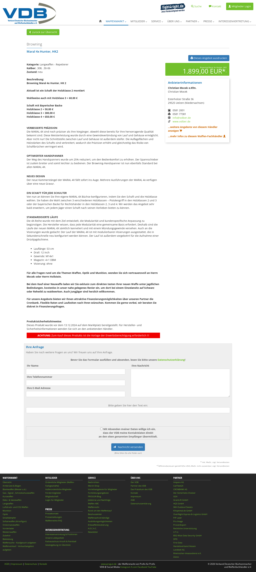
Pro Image (178, 521)
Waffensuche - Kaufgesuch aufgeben (19, 542)
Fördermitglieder (53, 493)
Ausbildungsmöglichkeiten (100, 521)
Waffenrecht (93, 507)
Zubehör (7, 535)
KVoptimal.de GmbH (182, 510)
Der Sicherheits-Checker (184, 493)
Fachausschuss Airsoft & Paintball (60, 541)
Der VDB (134, 482)
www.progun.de (108, 563)
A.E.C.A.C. (92, 528)
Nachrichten (93, 482)
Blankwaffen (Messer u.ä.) (14, 489)
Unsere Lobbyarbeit (54, 537)
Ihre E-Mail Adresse (38, 388)
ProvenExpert (179, 524)
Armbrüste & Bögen (12, 485)
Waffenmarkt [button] (116, 21)
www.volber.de (181, 121)
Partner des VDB (138, 485)
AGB (133, 500)
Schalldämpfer (9, 517)
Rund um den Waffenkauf (100, 510)
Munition (7, 510)
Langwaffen (8, 503)
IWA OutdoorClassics (183, 507)
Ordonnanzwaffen (11, 524)
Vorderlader (8, 528)
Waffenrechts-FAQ (53, 520)
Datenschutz (31, 563)
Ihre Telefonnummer (39, 376)
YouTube (152, 566)
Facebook (142, 566)
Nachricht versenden (128, 447)
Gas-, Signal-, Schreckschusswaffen (18, 493)
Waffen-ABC (93, 503)
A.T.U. (176, 532)
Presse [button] (208, 21)
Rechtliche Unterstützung (185, 528)
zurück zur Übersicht (43, 32)
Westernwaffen (10, 532)
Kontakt (134, 493)
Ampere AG (178, 482)
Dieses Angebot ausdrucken (209, 58)
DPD (175, 539)
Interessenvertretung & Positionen (61, 534)
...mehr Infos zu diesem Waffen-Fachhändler (197, 136)
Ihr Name (32, 365)
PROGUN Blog (94, 496)
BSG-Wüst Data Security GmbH (187, 535)
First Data (177, 542)
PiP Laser (177, 517)
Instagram (125, 566)
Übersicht (7, 482)
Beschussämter (95, 514)
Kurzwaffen (8, 496)
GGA (175, 496)
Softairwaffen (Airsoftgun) (14, 521)
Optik (5, 514)
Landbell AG (179, 549)
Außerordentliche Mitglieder (58, 489)
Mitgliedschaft (51, 496)
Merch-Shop (93, 485)
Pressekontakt (51, 513)
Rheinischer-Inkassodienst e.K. (187, 553)
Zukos (176, 556)
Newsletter (93, 532)
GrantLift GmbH (180, 500)
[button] (100, 21)
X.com (134, 566)
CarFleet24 (178, 485)
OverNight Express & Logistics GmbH (190, 514)
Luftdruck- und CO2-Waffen (15, 507)
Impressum (136, 496)
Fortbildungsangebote (98, 493)
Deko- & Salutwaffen (12, 500)
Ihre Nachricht (140, 365)
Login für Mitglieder (54, 500)
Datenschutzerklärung (171, 359)
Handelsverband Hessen (184, 546)
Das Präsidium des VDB (141, 489)
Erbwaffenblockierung (98, 524)
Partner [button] (192, 21)
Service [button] (157, 21)
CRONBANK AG (180, 489)
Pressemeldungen (53, 517)
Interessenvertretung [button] (234, 21)
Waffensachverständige (98, 517)
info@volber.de (182, 117)
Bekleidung (8, 539)
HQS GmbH (178, 503)
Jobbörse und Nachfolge (99, 500)
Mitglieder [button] (138, 21)
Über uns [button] (174, 21)
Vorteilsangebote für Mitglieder (102, 489)
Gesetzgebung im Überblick (58, 545)
